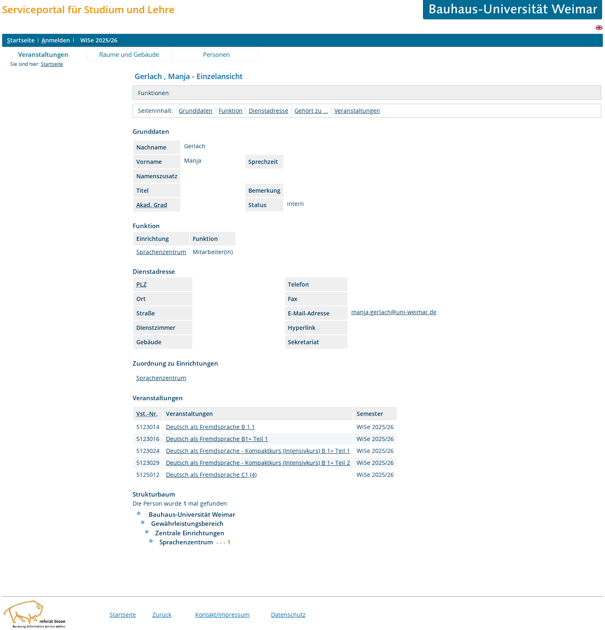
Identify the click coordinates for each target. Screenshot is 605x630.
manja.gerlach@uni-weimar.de (394, 312)
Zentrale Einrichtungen (189, 533)
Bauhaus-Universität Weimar (192, 514)
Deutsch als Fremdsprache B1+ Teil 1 (217, 439)
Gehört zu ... (311, 110)
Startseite (52, 64)
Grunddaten (196, 110)
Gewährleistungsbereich (187, 523)
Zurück (161, 614)
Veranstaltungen (43, 54)
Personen (216, 54)
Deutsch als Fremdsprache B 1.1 (210, 427)
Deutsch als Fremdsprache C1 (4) (211, 474)
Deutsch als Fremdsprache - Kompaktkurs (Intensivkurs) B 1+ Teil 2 (258, 463)
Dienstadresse (268, 110)
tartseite (21, 40)
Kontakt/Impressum (222, 614)
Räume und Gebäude (129, 54)
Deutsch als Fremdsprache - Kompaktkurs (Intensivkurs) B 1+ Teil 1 (258, 451)
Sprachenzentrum (161, 252)
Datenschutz (288, 614)
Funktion (231, 110)
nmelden (56, 40)
